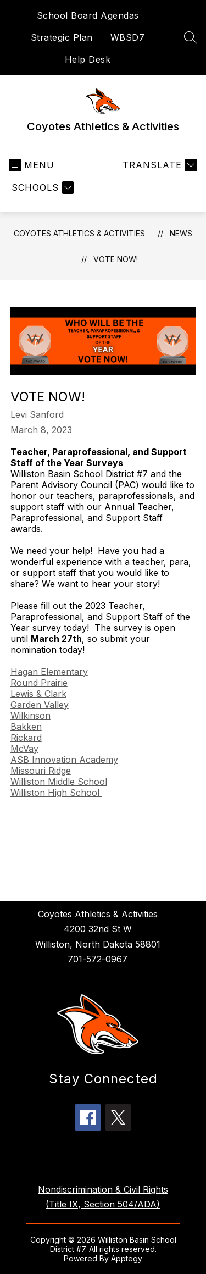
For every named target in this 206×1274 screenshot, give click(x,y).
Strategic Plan (62, 37)
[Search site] (190, 37)
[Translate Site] (158, 165)
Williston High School (56, 792)
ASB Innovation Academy (64, 759)
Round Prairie (39, 682)
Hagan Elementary (49, 671)
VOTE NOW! (115, 259)
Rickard (26, 737)
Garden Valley (39, 704)
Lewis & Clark (38, 693)
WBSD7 (127, 37)
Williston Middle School (58, 781)
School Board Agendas (88, 15)
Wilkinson (30, 715)
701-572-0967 (97, 959)
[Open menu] (31, 165)
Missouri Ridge (40, 770)
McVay (24, 748)
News (181, 233)
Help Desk (88, 59)
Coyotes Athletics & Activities (79, 233)
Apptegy (126, 1258)
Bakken (26, 726)
